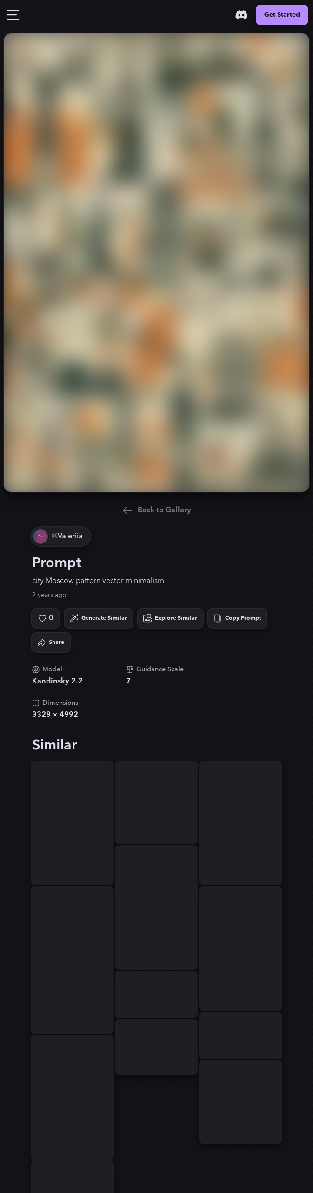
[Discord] (241, 14)
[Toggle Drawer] (13, 15)
